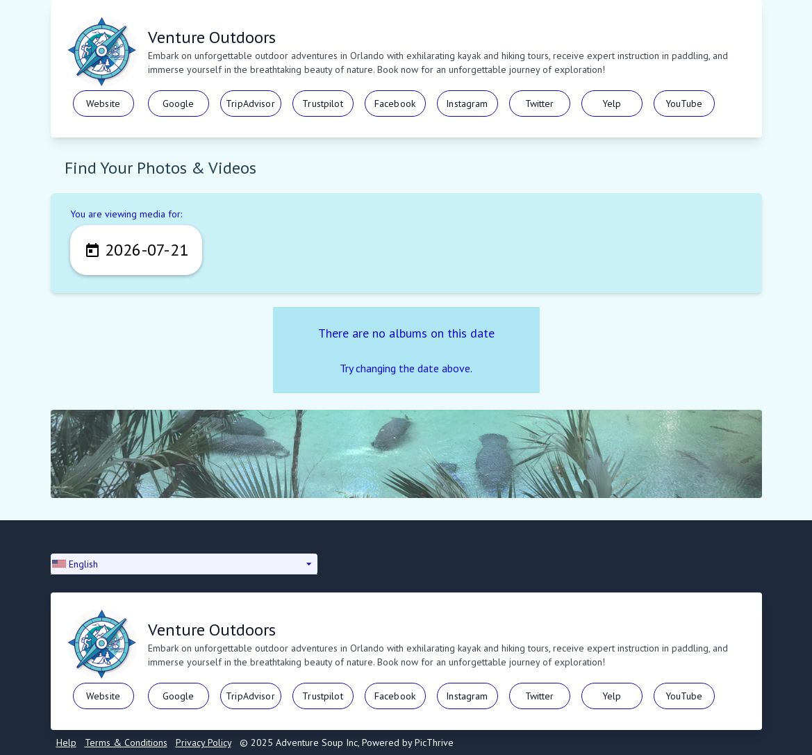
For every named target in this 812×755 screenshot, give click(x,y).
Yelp (612, 103)
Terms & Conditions (126, 742)
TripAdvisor (250, 103)
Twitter (539, 103)
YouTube (684, 103)
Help (66, 742)
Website (103, 103)
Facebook (394, 103)
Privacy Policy (203, 742)
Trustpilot (322, 103)
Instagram (467, 103)
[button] (184, 564)
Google (178, 103)
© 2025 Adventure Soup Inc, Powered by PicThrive (347, 742)
